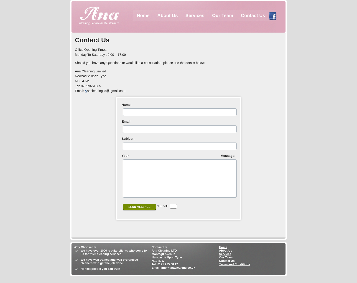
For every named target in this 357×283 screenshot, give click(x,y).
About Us (167, 15)
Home (143, 15)
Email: (126, 121)
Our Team (222, 15)
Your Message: (178, 156)
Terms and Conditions (234, 271)
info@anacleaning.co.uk (178, 274)
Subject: (128, 138)
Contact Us (253, 15)
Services (195, 15)
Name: (127, 105)
